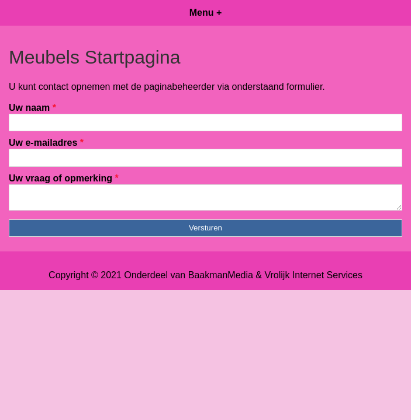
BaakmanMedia (220, 279)
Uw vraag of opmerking (64, 178)
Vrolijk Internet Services (313, 279)
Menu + (205, 13)
